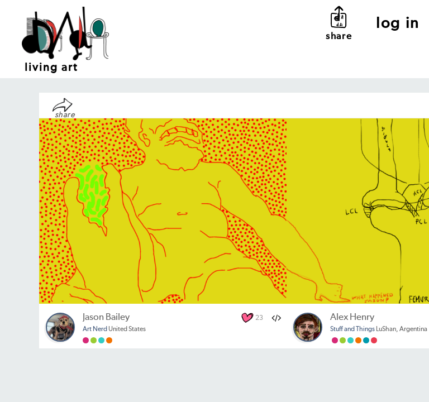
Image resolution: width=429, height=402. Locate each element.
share (339, 22)
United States (114, 329)
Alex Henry (352, 317)
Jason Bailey (106, 317)
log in (398, 23)
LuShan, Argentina (378, 329)
